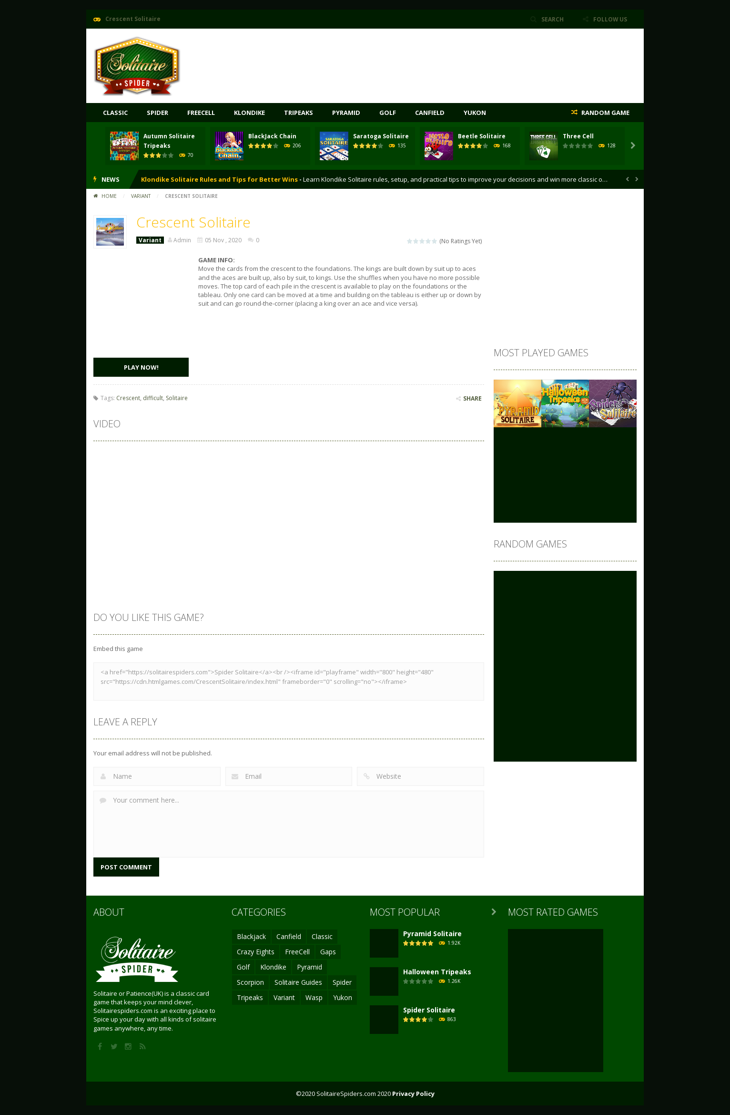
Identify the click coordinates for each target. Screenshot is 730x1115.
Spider (157, 112)
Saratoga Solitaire (381, 136)
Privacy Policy (413, 1093)
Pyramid (346, 112)
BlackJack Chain (272, 136)
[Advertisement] (463, 57)
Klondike (249, 112)
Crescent (128, 398)
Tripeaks (298, 112)
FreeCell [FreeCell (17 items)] (297, 951)
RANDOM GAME (604, 112)
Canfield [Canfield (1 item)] (288, 936)
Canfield (430, 112)
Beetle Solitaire (482, 136)
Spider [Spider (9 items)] (342, 982)
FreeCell (201, 112)
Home (109, 196)
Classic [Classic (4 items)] (322, 936)
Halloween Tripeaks (437, 971)
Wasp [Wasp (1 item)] (314, 997)
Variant (141, 196)
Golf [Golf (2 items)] (243, 966)
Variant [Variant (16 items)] (284, 997)
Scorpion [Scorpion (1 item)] (250, 982)
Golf (387, 112)
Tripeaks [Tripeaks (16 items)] (250, 997)
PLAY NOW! (141, 367)
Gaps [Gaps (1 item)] (328, 951)
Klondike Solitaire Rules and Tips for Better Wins (219, 179)
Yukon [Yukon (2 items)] (342, 997)
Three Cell (578, 136)
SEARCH (552, 19)
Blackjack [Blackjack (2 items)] (251, 936)
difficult (153, 398)
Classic (115, 112)
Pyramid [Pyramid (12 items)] (309, 966)
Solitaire (177, 398)
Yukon (475, 112)
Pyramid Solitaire (432, 933)
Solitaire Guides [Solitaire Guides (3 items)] (298, 982)
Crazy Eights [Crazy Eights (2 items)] (255, 951)
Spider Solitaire (429, 1009)
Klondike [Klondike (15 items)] (273, 966)
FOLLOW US (610, 19)
